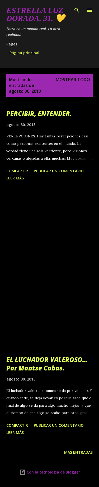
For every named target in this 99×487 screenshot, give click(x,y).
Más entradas (78, 452)
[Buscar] (77, 9)
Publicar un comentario (59, 170)
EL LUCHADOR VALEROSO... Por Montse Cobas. (47, 363)
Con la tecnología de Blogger (49, 472)
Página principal (24, 52)
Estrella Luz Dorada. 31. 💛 (35, 14)
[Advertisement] (49, 238)
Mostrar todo (73, 79)
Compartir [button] (17, 170)
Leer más (15, 177)
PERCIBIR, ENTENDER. (39, 113)
